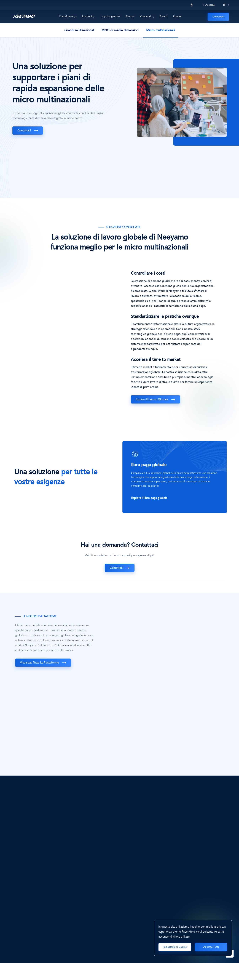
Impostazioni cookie (175, 947)
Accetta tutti (211, 947)
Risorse (130, 16)
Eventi (163, 16)
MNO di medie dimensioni (120, 30)
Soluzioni (87, 16)
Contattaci (218, 16)
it (224, 5)
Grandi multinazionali (79, 30)
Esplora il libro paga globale (149, 498)
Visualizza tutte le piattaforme (40, 662)
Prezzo (177, 16)
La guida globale (110, 16)
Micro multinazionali (160, 30)
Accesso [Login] (209, 5)
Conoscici (145, 16)
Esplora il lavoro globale (152, 399)
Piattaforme (66, 16)
